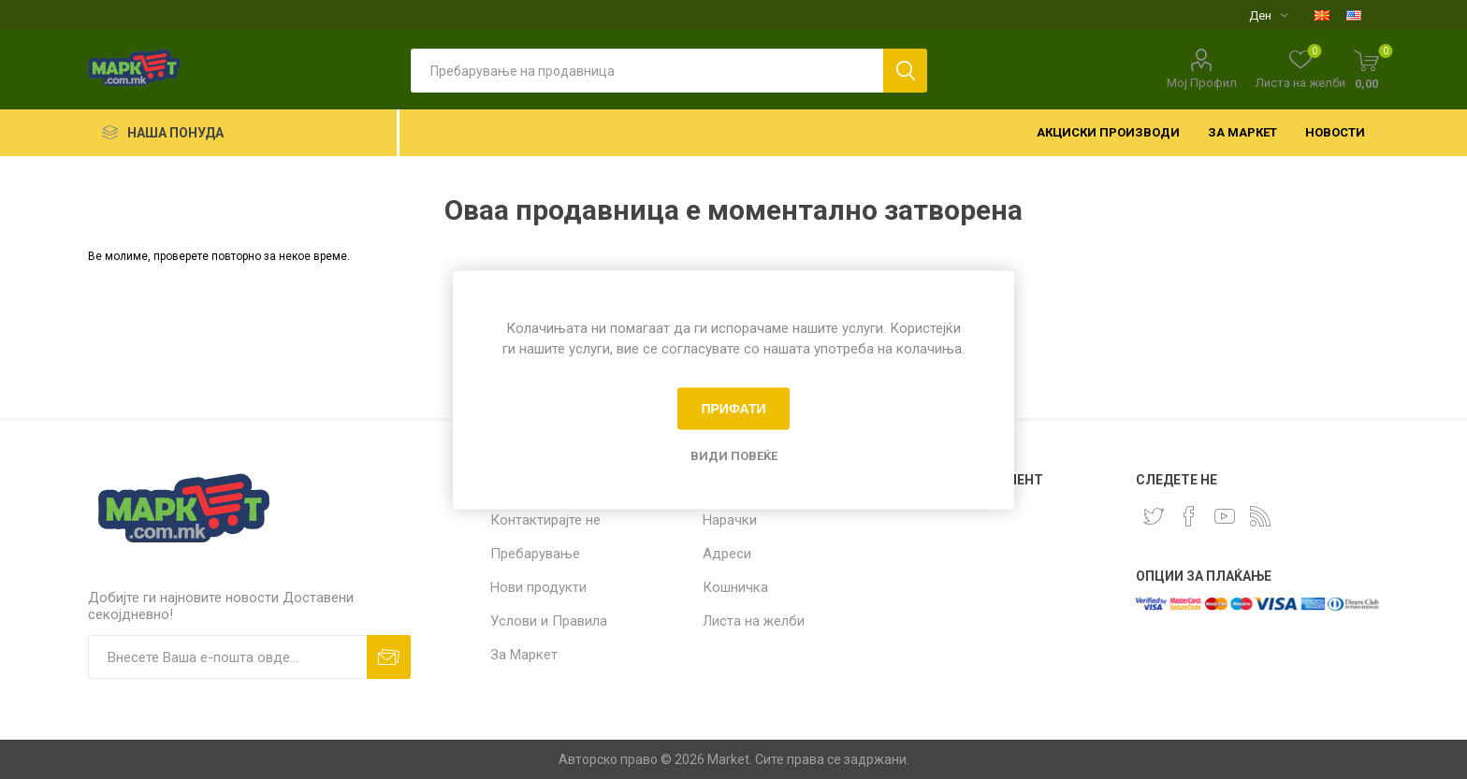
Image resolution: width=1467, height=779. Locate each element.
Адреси (727, 553)
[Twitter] (1154, 516)
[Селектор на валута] (1268, 15)
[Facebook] (1189, 516)
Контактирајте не (545, 520)
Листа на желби (754, 621)
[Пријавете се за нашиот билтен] (227, 657)
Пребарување (535, 553)
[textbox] (647, 71)
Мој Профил (1202, 83)
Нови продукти (538, 587)
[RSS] (1260, 516)
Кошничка (735, 587)
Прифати (733, 408)
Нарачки (730, 520)
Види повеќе (733, 455)
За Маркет (524, 654)
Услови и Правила (548, 621)
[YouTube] (1225, 516)
